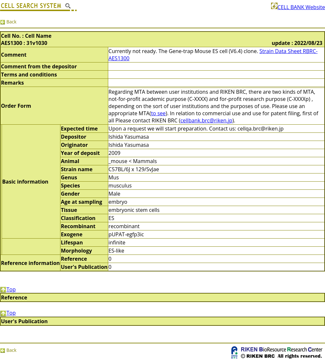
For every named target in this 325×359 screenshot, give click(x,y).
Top (8, 289)
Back (8, 22)
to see (158, 113)
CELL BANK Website (298, 7)
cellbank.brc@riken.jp (206, 120)
